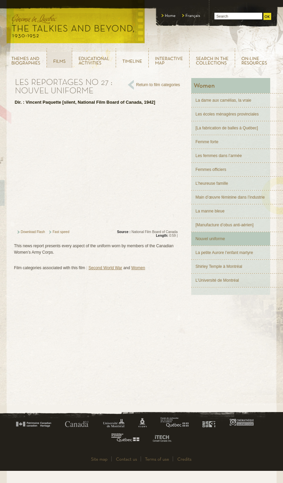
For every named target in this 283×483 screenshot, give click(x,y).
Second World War (105, 267)
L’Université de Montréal (217, 280)
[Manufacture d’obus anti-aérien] (225, 225)
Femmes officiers (211, 169)
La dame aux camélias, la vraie (223, 100)
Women (138, 267)
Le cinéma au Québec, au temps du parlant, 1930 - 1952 (76, 23)
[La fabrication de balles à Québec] (227, 128)
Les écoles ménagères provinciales (227, 114)
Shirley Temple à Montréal (219, 266)
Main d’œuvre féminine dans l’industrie (230, 197)
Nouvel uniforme (210, 238)
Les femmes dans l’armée (219, 155)
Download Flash (33, 232)
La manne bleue (210, 211)
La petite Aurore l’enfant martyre (224, 252)
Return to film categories (158, 84)
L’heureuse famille (212, 183)
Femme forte (207, 141)
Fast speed (61, 232)
